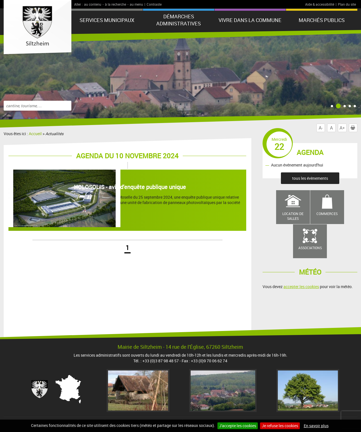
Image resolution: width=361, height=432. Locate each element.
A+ (342, 128)
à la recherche (115, 4)
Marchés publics (322, 20)
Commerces (327, 213)
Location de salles (292, 216)
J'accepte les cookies (237, 425)
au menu (136, 4)
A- (321, 128)
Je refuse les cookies (280, 425)
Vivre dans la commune (250, 20)
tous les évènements (310, 178)
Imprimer (354, 128)
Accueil (35, 133)
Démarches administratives (178, 20)
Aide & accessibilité (319, 4)
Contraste (154, 4)
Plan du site (347, 4)
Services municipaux (107, 20)
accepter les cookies (301, 286)
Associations (310, 247)
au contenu (92, 4)
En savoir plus (316, 425)
